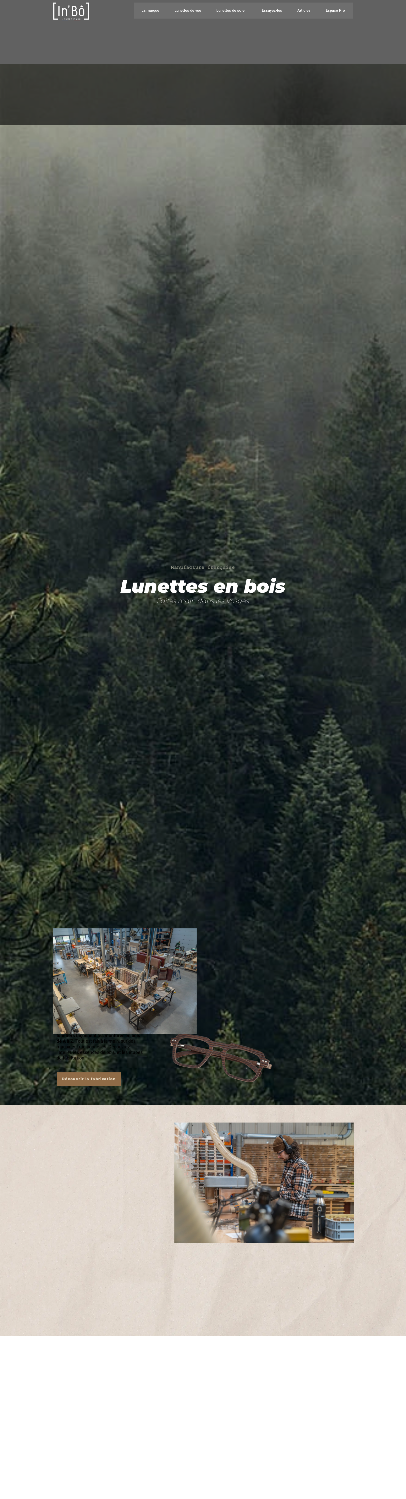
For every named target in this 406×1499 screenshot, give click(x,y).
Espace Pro (335, 10)
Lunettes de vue (187, 10)
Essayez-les (272, 10)
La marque (150, 10)
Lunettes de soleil (231, 10)
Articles (304, 10)
